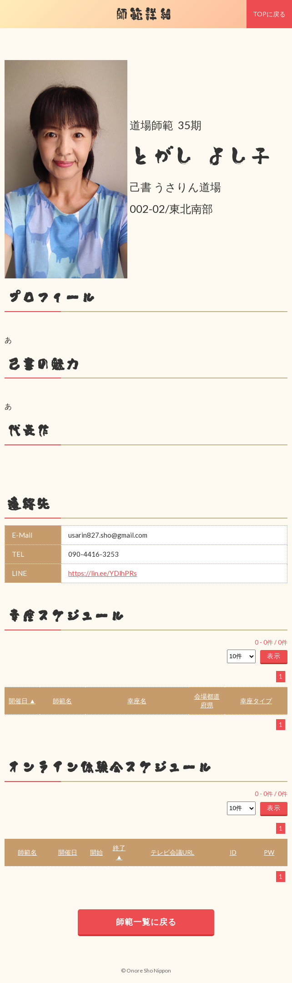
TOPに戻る (269, 14)
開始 (96, 852)
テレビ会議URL (172, 852)
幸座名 (136, 701)
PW (269, 852)
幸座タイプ (256, 701)
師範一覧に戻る (146, 922)
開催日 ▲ (22, 701)
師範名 (62, 701)
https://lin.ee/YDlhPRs (102, 573)
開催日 (67, 852)
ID (233, 852)
